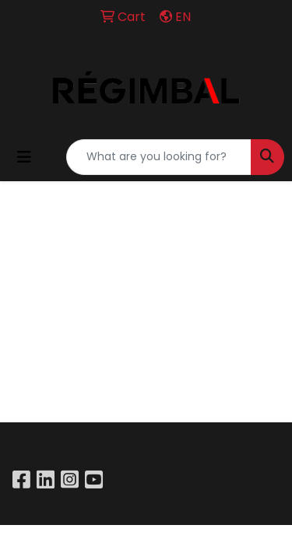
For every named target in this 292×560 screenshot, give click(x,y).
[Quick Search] (159, 157)
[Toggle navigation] (24, 157)
